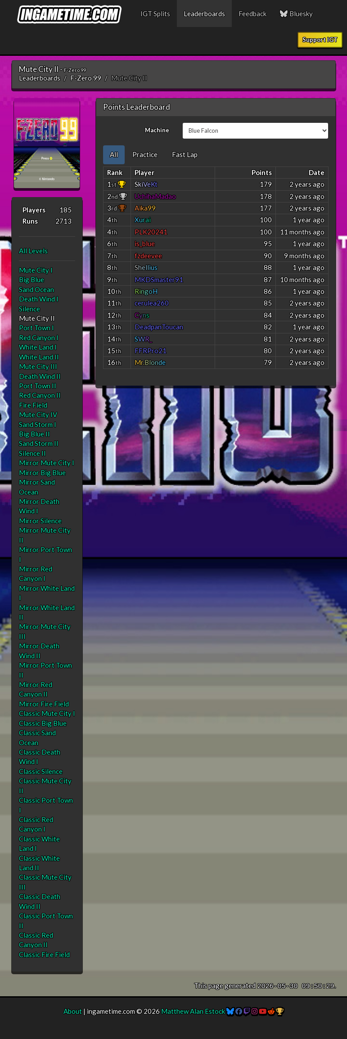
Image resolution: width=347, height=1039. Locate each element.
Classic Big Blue (43, 723)
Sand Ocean (36, 289)
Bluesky (296, 13)
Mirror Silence (40, 521)
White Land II (39, 357)
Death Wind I (39, 299)
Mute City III (38, 366)
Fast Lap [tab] (185, 154)
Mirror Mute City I (46, 463)
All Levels (33, 251)
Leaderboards (204, 13)
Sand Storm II (39, 443)
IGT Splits (155, 13)
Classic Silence (41, 771)
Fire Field (33, 405)
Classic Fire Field (44, 954)
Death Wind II (40, 376)
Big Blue (31, 279)
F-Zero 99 (85, 78)
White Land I (38, 347)
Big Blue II (34, 434)
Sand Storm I (37, 424)
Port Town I (36, 328)
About (72, 1011)
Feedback (252, 13)
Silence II (32, 453)
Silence (29, 309)
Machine (157, 130)
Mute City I (36, 270)
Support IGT (320, 39)
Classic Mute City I (47, 713)
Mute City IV (38, 414)
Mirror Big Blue (42, 472)
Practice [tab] (145, 154)
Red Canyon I (39, 337)
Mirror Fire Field (44, 704)
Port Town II (37, 386)
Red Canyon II (40, 395)
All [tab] (114, 154)
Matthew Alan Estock (193, 1011)
